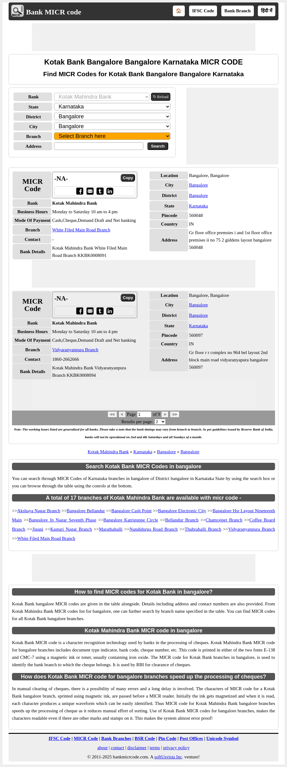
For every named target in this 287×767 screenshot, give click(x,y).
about (102, 747)
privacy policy (176, 747)
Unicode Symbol (222, 738)
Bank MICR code (53, 12)
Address (33, 146)
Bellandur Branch (182, 519)
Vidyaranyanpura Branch (75, 349)
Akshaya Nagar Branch (38, 510)
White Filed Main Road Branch (81, 229)
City (33, 126)
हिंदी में (266, 10)
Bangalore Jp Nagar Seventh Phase (62, 519)
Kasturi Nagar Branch (71, 529)
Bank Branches (116, 738)
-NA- (61, 178)
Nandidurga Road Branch (154, 529)
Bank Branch (237, 10)
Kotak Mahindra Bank (108, 451)
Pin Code (167, 738)
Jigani (37, 529)
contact (117, 747)
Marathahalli (110, 529)
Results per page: (137, 421)
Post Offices (191, 738)
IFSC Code (203, 10)
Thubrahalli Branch (203, 529)
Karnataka (198, 205)
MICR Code (86, 738)
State (34, 106)
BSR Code (145, 738)
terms (155, 747)
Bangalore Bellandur (86, 510)
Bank (33, 96)
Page (132, 414)
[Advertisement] (143, 37)
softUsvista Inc (168, 756)
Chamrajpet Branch (224, 519)
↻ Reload (161, 96)
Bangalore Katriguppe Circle (130, 519)
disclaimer (136, 747)
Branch (33, 136)
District (33, 116)
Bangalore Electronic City (182, 510)
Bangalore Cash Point (131, 510)
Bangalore (198, 185)
